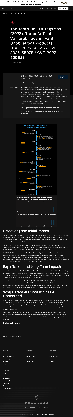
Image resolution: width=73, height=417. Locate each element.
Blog (50, 354)
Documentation (53, 364)
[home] (8, 8)
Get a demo (63, 8)
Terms (21, 414)
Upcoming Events (8, 381)
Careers (5, 386)
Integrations (6, 364)
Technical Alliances (31, 361)
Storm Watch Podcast (55, 359)
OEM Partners (29, 364)
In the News (6, 378)
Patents (44, 414)
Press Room (6, 376)
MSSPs (28, 359)
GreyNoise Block (7, 354)
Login (41, 8)
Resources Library (54, 356)
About (4, 373)
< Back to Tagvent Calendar (12, 336)
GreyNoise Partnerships (32, 354)
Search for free (51, 8)
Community (6, 383)
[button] (69, 8)
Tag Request (52, 361)
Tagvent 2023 (8, 13)
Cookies (38, 414)
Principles (51, 414)
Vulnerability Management (10, 359)
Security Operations (8, 356)
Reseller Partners (30, 356)
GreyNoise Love (7, 388)
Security (32, 414)
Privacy (26, 414)
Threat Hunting (7, 361)
